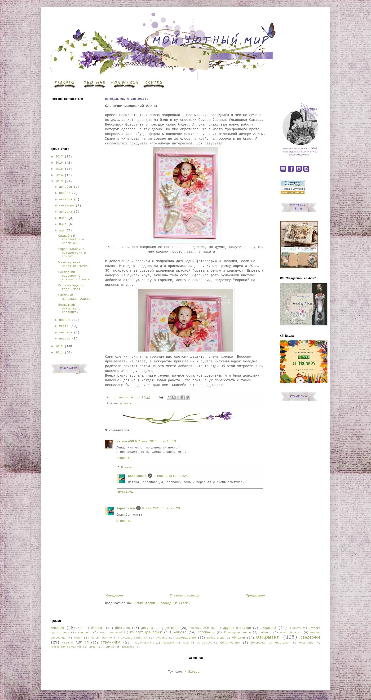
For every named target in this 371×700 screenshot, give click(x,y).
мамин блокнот (291, 632)
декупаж (147, 628)
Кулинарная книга (237, 632)
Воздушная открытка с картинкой (69, 308)
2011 (59, 352)
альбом (57, 628)
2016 (59, 163)
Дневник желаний (202, 628)
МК (92, 637)
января (64, 338)
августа (65, 211)
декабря (65, 187)
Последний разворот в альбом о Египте (73, 275)
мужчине (161, 637)
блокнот (97, 628)
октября (65, 199)
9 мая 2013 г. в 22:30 (172, 476)
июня (62, 224)
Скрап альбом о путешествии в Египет (72, 252)
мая (62, 230)
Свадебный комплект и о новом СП (71, 239)
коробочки (206, 632)
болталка (122, 628)
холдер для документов (66, 647)
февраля (65, 332)
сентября (66, 205)
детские (126, 403)
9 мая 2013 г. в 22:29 (161, 508)
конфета (179, 632)
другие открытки (237, 628)
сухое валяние (144, 642)
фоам (186, 642)
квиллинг (84, 632)
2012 (59, 346)
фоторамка (258, 642)
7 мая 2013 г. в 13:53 (157, 441)
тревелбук (168, 642)
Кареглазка (137, 476)
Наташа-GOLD (126, 441)
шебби (93, 647)
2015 (59, 169)
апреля (64, 320)
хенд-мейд (305, 642)
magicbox (128, 647)
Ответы (126, 467)
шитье (110, 647)
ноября (64, 193)
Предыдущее (255, 595)
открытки (268, 637)
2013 (59, 181)
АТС (79, 628)
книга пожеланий (111, 632)
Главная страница (184, 595)
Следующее (114, 595)
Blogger (194, 672)
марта (63, 326)
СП (87, 642)
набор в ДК (215, 637)
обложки (238, 637)
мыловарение (186, 637)
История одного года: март (71, 287)
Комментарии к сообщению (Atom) (162, 603)
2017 (59, 156)
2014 (59, 175)
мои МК (107, 637)
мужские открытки (134, 637)
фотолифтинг (230, 642)
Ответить (123, 458)
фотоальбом (204, 642)
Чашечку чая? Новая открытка (73, 264)
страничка (110, 642)
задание (268, 628)
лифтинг (265, 632)
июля (62, 218)
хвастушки (281, 642)
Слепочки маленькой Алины (73, 297)
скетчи (67, 642)
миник (78, 637)
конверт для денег (146, 632)
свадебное (310, 637)
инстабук (295, 628)
